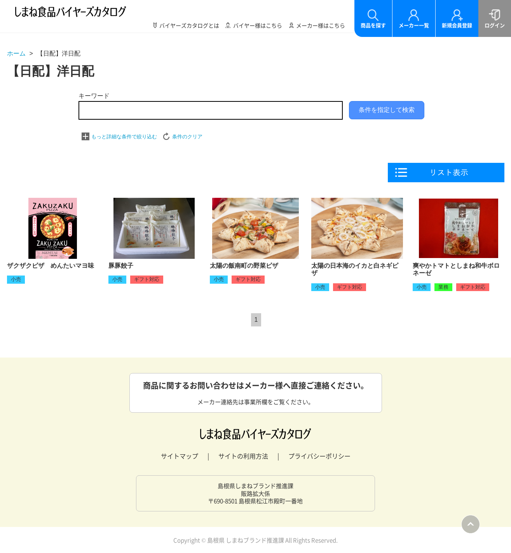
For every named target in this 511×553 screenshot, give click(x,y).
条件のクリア (187, 137)
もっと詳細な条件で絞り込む (124, 137)
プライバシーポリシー (319, 456)
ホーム (16, 53)
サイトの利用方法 (243, 456)
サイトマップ (179, 456)
